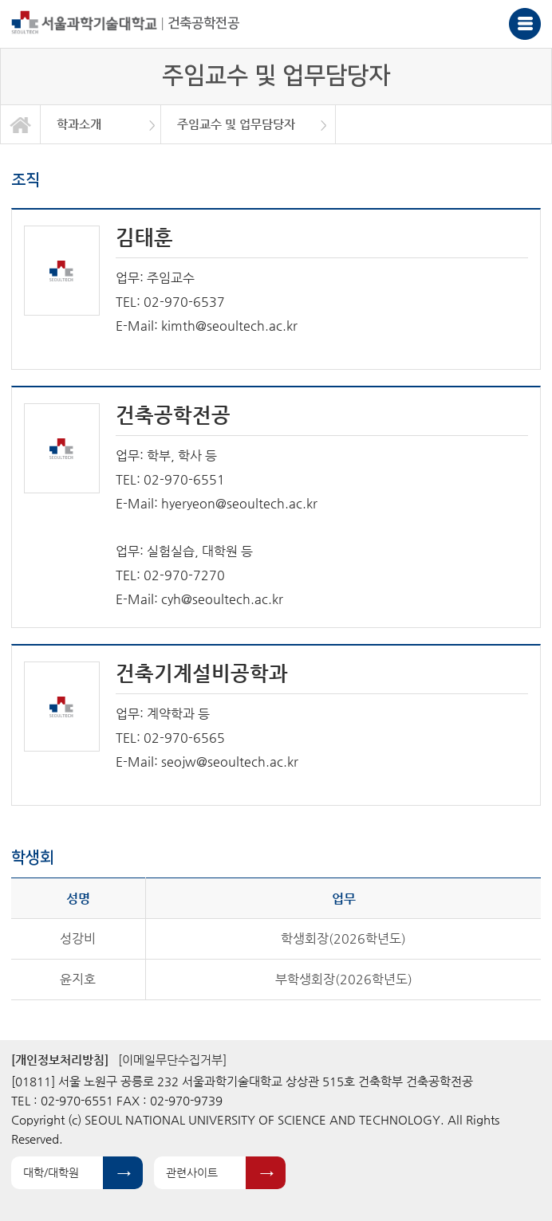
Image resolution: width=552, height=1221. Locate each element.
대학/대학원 (51, 1172)
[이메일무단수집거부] (172, 1059)
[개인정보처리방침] (59, 1059)
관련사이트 (192, 1172)
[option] (101, 124)
